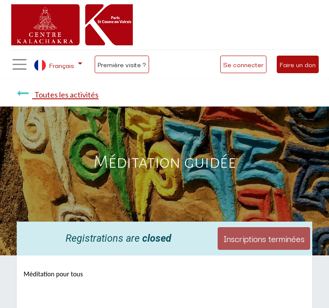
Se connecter (243, 64)
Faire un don (298, 64)
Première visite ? (122, 64)
